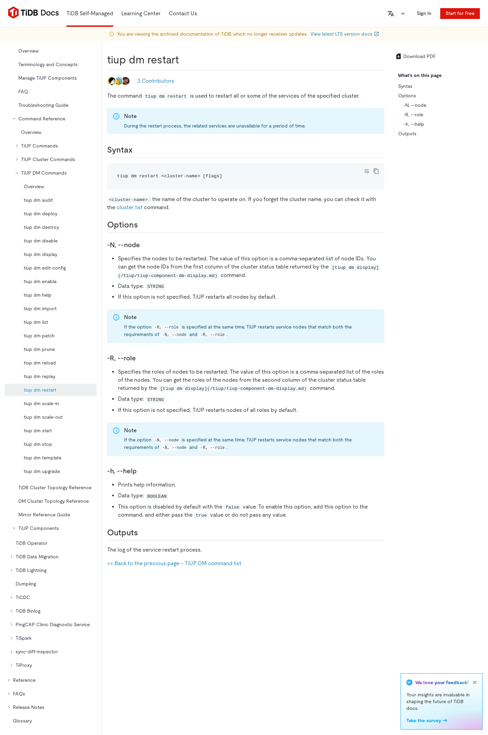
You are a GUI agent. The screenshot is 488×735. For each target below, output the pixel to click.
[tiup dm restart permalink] (184, 59)
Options (407, 95)
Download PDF (415, 56)
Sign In (424, 13)
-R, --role (413, 114)
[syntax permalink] (138, 150)
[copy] (376, 171)
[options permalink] (143, 225)
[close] (475, 682)
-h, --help (414, 124)
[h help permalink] (142, 471)
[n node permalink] (145, 244)
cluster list (130, 207)
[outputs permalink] (143, 533)
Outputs (407, 133)
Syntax (405, 86)
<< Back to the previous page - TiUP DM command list (174, 563)
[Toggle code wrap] (366, 171)
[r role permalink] (141, 358)
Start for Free (460, 13)
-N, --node (415, 105)
